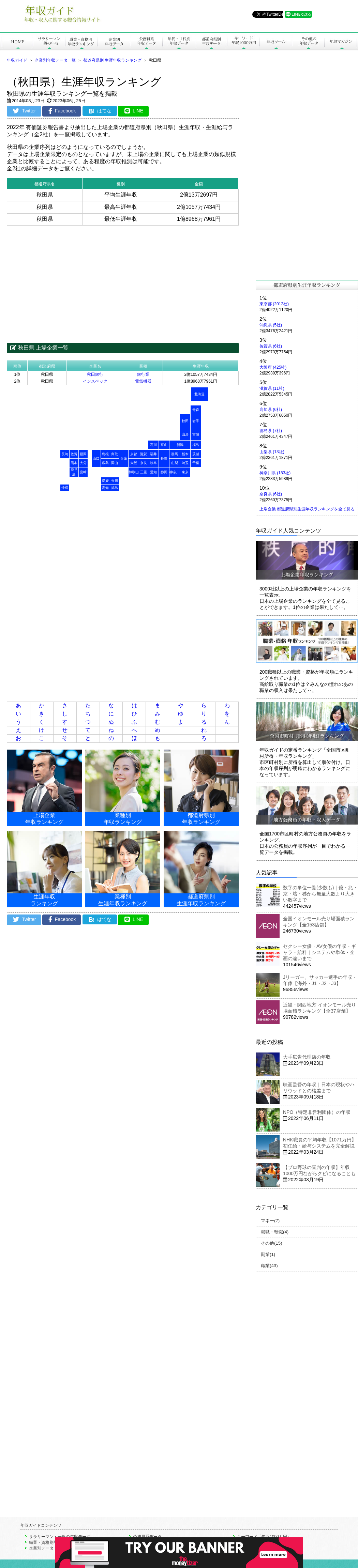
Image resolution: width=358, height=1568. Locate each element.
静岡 (164, 472)
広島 (105, 463)
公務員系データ (147, 1536)
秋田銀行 (95, 374)
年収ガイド (17, 60)
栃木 (185, 454)
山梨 (174, 463)
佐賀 (74, 454)
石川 (153, 445)
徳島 (114, 488)
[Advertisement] (123, 278)
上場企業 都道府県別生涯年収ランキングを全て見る (307, 509)
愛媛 (105, 480)
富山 (164, 445)
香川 (114, 480)
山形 (185, 434)
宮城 (195, 434)
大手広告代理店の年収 (307, 1057)
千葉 (195, 463)
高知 (105, 488)
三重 (143, 472)
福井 (153, 454)
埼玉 (185, 463)
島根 (105, 454)
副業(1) (268, 1254)
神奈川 (174, 472)
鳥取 (114, 454)
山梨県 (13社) (271, 451)
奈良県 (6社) (270, 494)
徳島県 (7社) (270, 430)
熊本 (74, 463)
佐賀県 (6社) (270, 346)
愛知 (153, 472)
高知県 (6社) (270, 409)
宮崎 (83, 472)
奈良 (143, 463)
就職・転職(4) (274, 1231)
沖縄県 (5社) (270, 325)
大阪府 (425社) (272, 367)
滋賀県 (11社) (271, 388)
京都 (133, 454)
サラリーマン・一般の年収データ (59, 1536)
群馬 (174, 454)
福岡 (83, 454)
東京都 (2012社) (274, 304)
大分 (83, 463)
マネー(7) (270, 1220)
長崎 (64, 454)
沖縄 (64, 488)
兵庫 (123, 458)
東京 (185, 472)
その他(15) (271, 1243)
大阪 (133, 463)
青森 (195, 410)
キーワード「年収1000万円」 (264, 1536)
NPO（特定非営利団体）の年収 (316, 1112)
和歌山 (134, 472)
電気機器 (143, 381)
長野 (164, 458)
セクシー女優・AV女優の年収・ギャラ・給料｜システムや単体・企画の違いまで (319, 952)
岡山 (114, 463)
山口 (96, 458)
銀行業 (143, 374)
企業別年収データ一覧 (55, 60)
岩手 (195, 421)
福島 (195, 445)
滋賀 (143, 454)
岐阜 (153, 463)
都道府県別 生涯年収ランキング (112, 60)
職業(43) (269, 1265)
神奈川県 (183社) (274, 473)
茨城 (195, 454)
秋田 (185, 421)
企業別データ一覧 (45, 1548)
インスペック (95, 381)
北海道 (199, 394)
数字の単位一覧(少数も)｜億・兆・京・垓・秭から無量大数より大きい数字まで (320, 894)
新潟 (180, 445)
